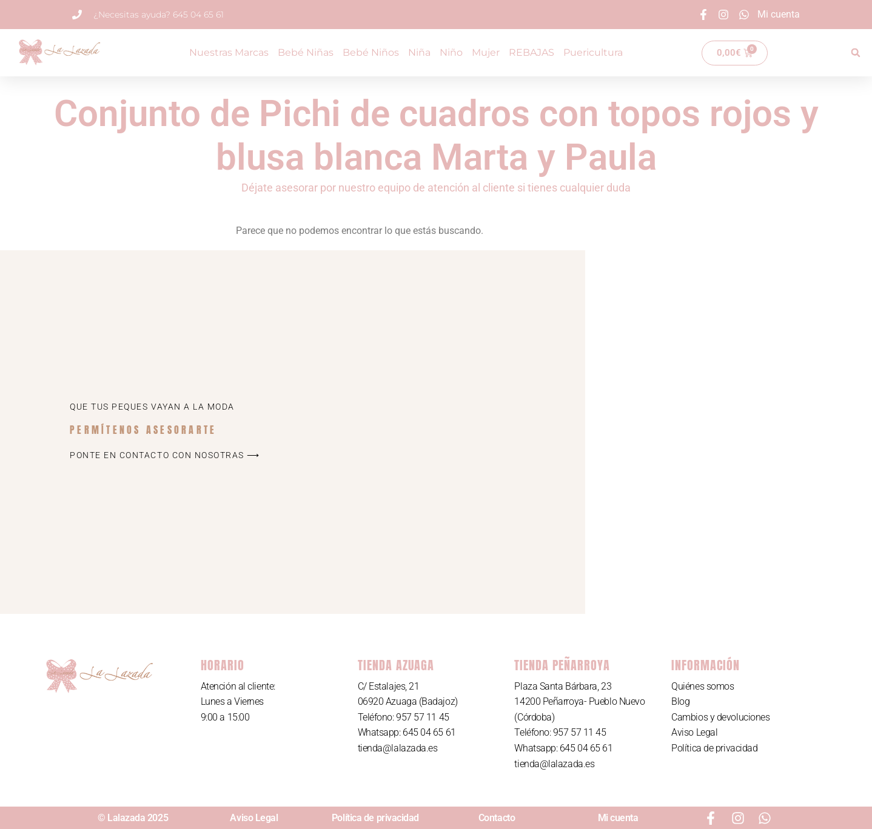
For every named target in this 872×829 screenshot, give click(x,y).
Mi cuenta (618, 818)
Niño (451, 52)
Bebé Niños (371, 52)
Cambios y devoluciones (720, 717)
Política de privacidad (714, 748)
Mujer (486, 52)
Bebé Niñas (306, 52)
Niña (419, 52)
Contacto (496, 818)
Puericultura (593, 52)
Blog (680, 701)
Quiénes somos (702, 686)
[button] (856, 53)
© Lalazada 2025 (133, 818)
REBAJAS (531, 52)
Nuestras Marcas (229, 52)
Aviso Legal (694, 732)
